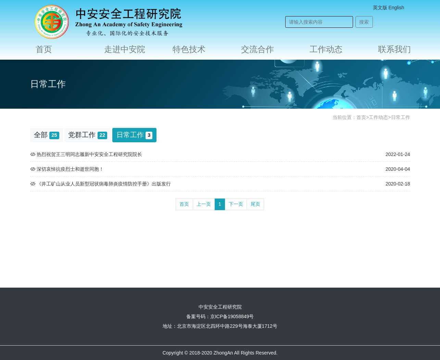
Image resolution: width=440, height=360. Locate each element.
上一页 (204, 204)
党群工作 (87, 135)
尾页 (255, 204)
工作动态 (326, 49)
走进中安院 (124, 49)
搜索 (364, 22)
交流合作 (257, 49)
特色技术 (189, 49)
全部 (46, 135)
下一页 (236, 204)
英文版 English (388, 7)
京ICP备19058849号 (232, 316)
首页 (44, 49)
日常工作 (400, 117)
